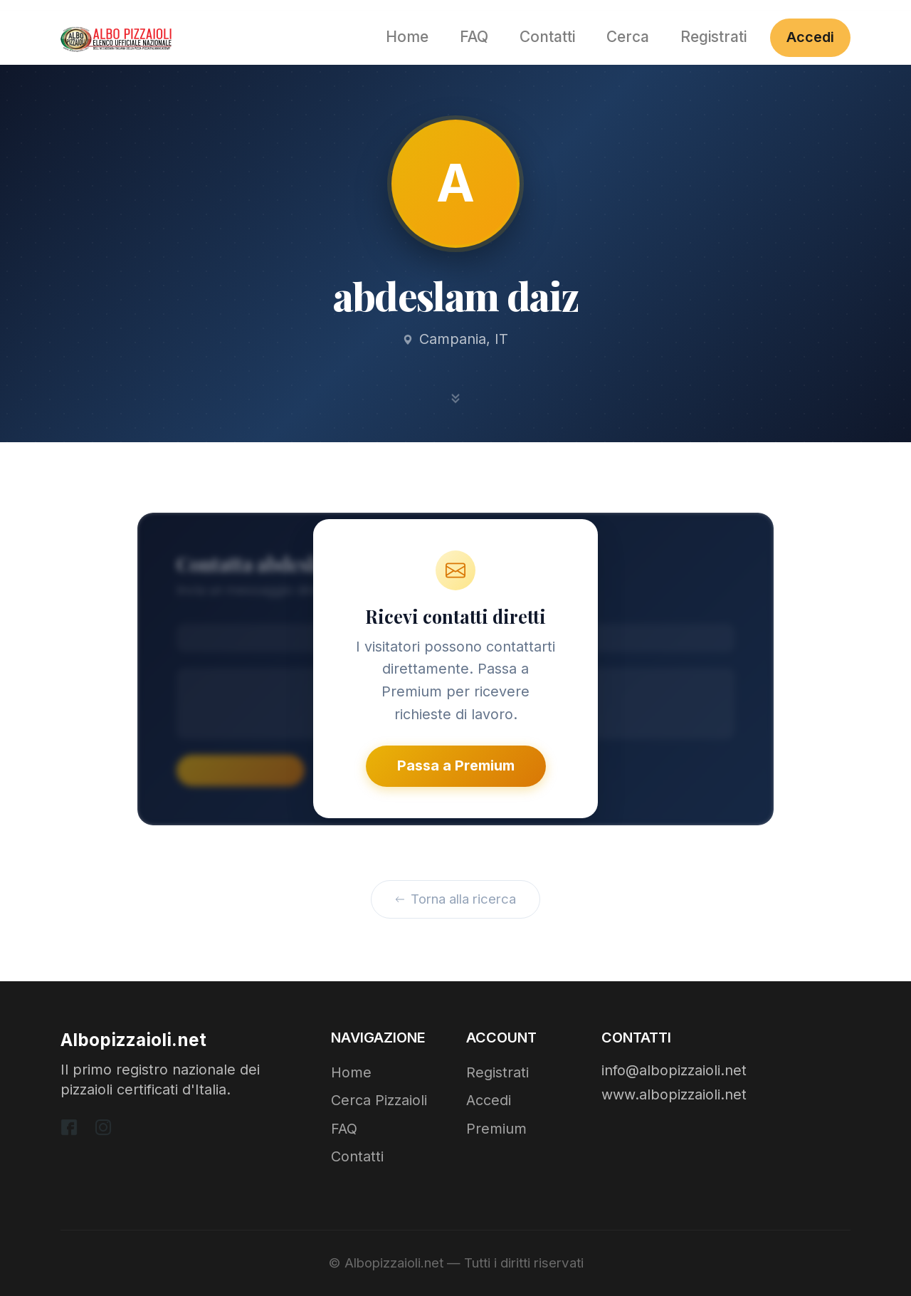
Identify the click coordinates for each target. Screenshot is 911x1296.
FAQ (474, 37)
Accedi (810, 37)
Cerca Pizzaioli (379, 1100)
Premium (496, 1128)
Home (407, 37)
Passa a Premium (456, 765)
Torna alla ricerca (456, 899)
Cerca (627, 37)
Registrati (713, 37)
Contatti (547, 37)
